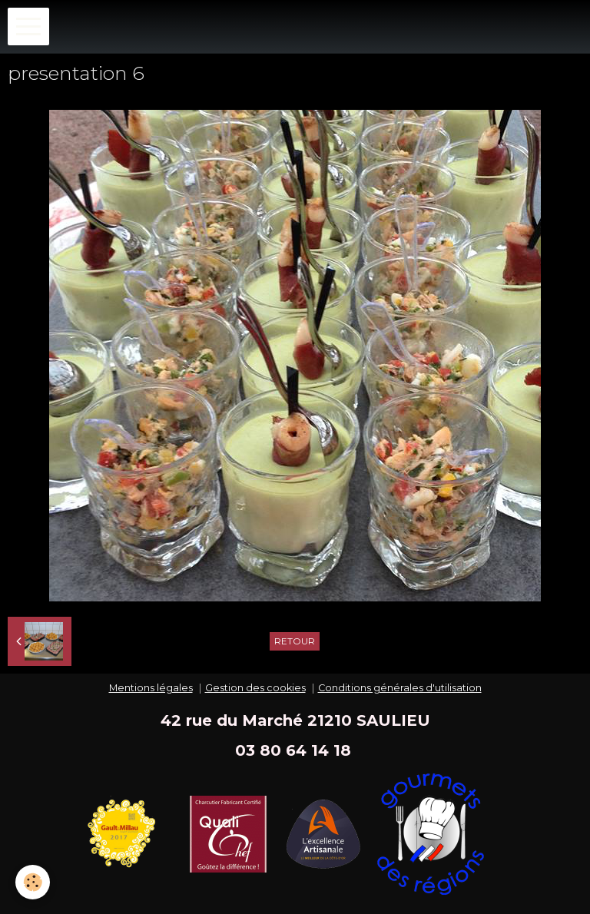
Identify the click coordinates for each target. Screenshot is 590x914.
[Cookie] (32, 882)
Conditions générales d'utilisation (400, 688)
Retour (294, 641)
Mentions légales (151, 688)
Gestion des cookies (255, 688)
